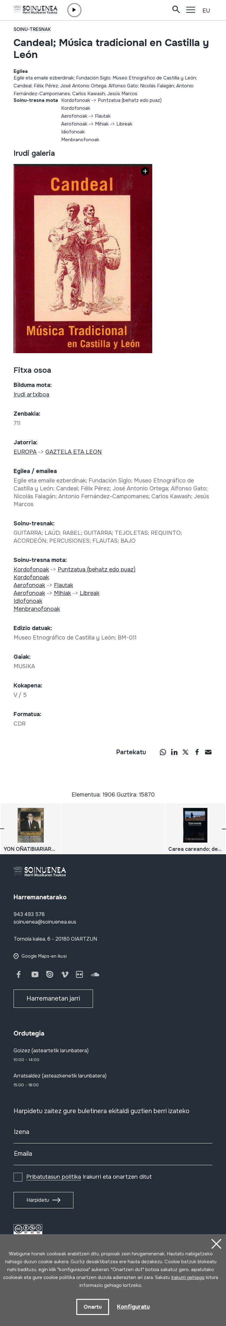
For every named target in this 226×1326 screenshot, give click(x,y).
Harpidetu (37, 1200)
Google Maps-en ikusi (44, 956)
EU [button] (206, 10)
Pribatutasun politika (53, 1176)
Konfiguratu (133, 1306)
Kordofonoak (75, 100)
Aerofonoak (74, 116)
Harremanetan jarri (53, 998)
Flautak (103, 116)
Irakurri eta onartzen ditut (89, 1176)
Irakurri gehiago (188, 1277)
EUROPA (25, 451)
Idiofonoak (73, 132)
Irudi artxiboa (31, 394)
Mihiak (102, 124)
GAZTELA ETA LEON (73, 451)
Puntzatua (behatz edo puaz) (130, 100)
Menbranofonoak (80, 140)
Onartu (93, 1307)
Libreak (124, 124)
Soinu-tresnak (32, 29)
